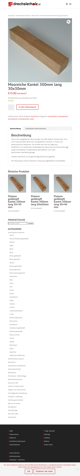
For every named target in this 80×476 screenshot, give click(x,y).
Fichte (12, 293)
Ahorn (12, 235)
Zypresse (13, 352)
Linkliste (47, 438)
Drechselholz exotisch (16, 359)
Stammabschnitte (14, 369)
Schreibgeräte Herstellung (17, 393)
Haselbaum (14, 297)
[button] (68, 22)
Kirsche (12, 304)
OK (28, 471)
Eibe (11, 280)
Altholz (12, 242)
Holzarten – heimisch (17, 460)
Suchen (30, 223)
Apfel (11, 245)
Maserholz (12, 362)
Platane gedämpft (16, 331)
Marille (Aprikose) (16, 318)
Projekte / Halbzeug (15, 396)
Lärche (12, 307)
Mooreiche (35, 16)
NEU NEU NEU (13, 414)
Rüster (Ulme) (14, 335)
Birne (11, 252)
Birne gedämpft (15, 256)
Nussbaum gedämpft (17, 328)
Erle (11, 287)
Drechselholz (52, 116)
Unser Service (14, 453)
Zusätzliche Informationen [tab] (36, 128)
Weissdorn (13, 345)
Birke (11, 249)
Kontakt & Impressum (17, 441)
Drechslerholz (12, 119)
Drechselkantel (63, 116)
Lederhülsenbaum (16, 311)
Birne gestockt (15, 259)
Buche (12, 263)
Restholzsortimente (15, 379)
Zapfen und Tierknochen (17, 390)
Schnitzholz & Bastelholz (17, 366)
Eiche (11, 283)
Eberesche (13, 276)
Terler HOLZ (48, 445)
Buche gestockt (15, 269)
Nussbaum (13, 324)
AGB (11, 431)
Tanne (12, 338)
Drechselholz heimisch (23, 16)
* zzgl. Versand (49, 431)
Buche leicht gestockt (17, 273)
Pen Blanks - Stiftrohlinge (17, 376)
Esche (12, 290)
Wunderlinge (12, 410)
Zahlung (47, 434)
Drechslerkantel (23, 119)
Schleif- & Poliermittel (16, 386)
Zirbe (11, 348)
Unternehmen (14, 445)
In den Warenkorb (27, 107)
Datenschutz (14, 434)
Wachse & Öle (13, 383)
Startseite (11, 16)
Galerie (46, 441)
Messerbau (12, 372)
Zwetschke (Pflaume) (17, 355)
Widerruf (12, 438)
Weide (12, 342)
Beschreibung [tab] (15, 128)
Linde (12, 314)
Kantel (32, 119)
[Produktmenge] (11, 107)
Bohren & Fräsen (14, 403)
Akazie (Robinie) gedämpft (19, 239)
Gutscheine (12, 417)
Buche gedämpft (16, 266)
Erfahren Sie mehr (44, 471)
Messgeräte (12, 407)
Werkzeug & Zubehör (15, 400)
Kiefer (12, 300)
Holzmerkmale (14, 456)
